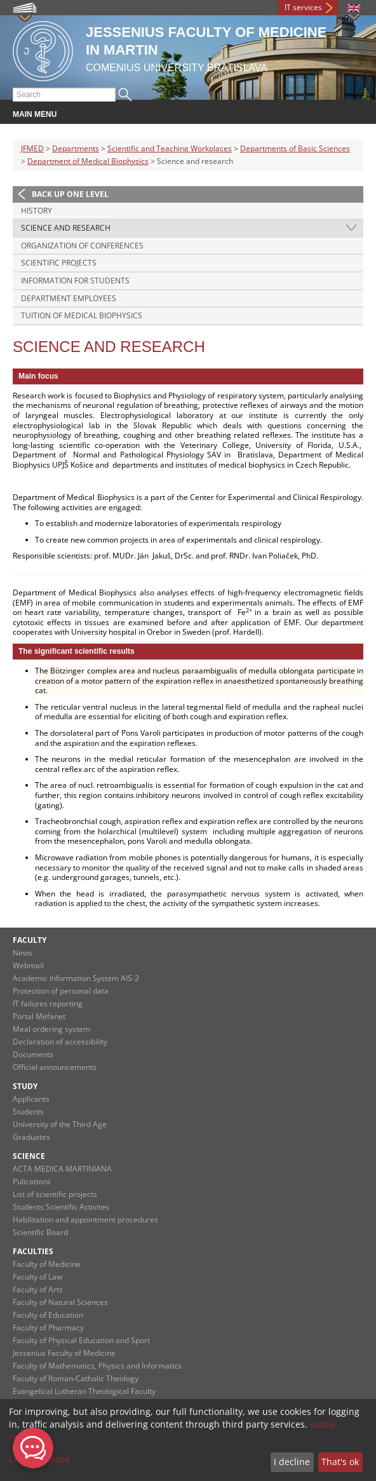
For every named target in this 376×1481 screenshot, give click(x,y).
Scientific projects (59, 262)
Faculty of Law (37, 1276)
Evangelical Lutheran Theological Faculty (84, 1391)
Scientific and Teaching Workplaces (169, 148)
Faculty (29, 940)
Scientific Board (40, 1232)
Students (28, 1111)
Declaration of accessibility (60, 1041)
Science (29, 1156)
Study (25, 1086)
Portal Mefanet (39, 1016)
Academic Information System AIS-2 (76, 978)
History (36, 210)
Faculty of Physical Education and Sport (81, 1340)
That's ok (340, 1462)
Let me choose (39, 1459)
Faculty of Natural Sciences (60, 1302)
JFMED (32, 148)
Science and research (66, 227)
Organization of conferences (82, 245)
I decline (292, 1462)
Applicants (31, 1098)
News (22, 952)
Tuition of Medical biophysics (81, 315)
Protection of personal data (61, 990)
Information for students (75, 280)
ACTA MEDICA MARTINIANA (62, 1168)
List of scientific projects (55, 1194)
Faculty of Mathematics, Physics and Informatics (97, 1365)
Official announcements (55, 1067)
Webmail (28, 965)
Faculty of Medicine (47, 1264)
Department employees (68, 298)
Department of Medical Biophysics (88, 161)
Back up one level (70, 194)
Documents (33, 1054)
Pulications (32, 1181)
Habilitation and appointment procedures (85, 1219)
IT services (303, 7)
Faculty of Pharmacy (48, 1327)
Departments (75, 148)
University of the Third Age (60, 1124)
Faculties (33, 1251)
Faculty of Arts (38, 1289)
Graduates (31, 1137)
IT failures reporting (48, 1003)
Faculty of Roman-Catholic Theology (75, 1378)
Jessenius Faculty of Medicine (64, 1353)
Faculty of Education (48, 1314)
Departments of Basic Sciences (295, 148)
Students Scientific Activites (61, 1206)
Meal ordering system (51, 1029)
